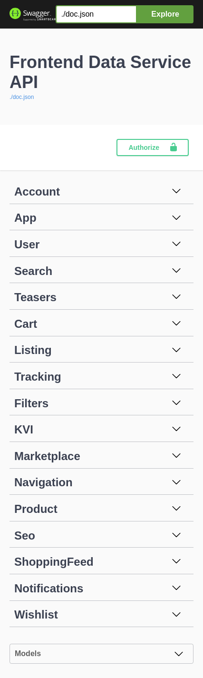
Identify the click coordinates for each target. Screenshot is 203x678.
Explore (165, 14)
